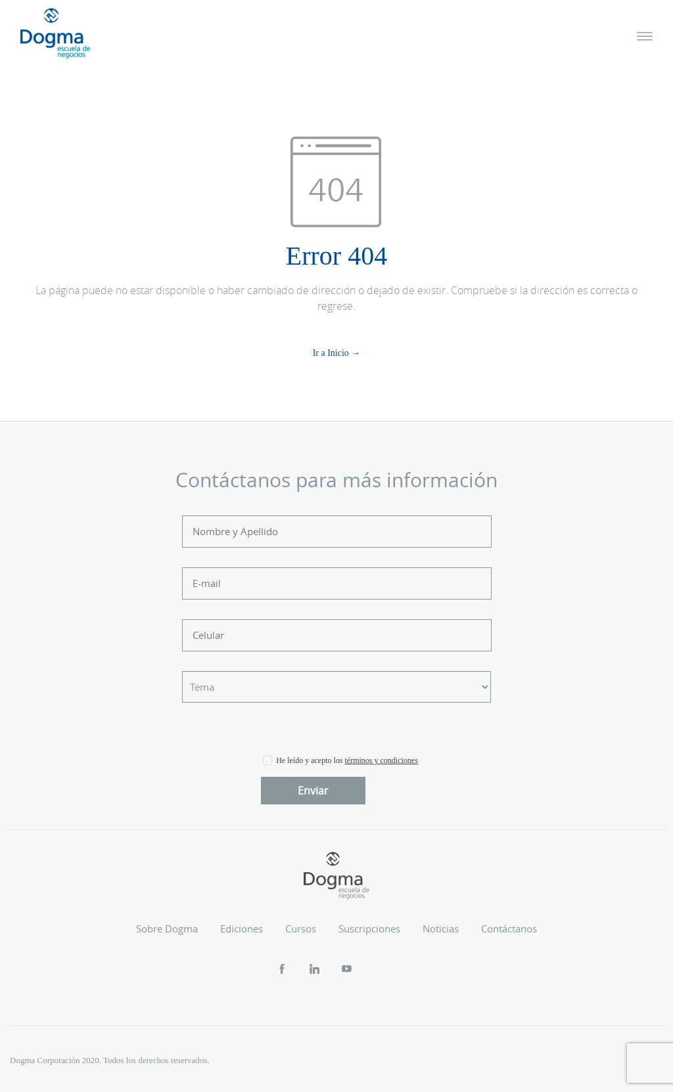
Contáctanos (509, 928)
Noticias (441, 928)
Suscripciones (369, 928)
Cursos (300, 928)
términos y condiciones (381, 760)
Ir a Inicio (331, 353)
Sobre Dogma (167, 928)
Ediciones (241, 928)
